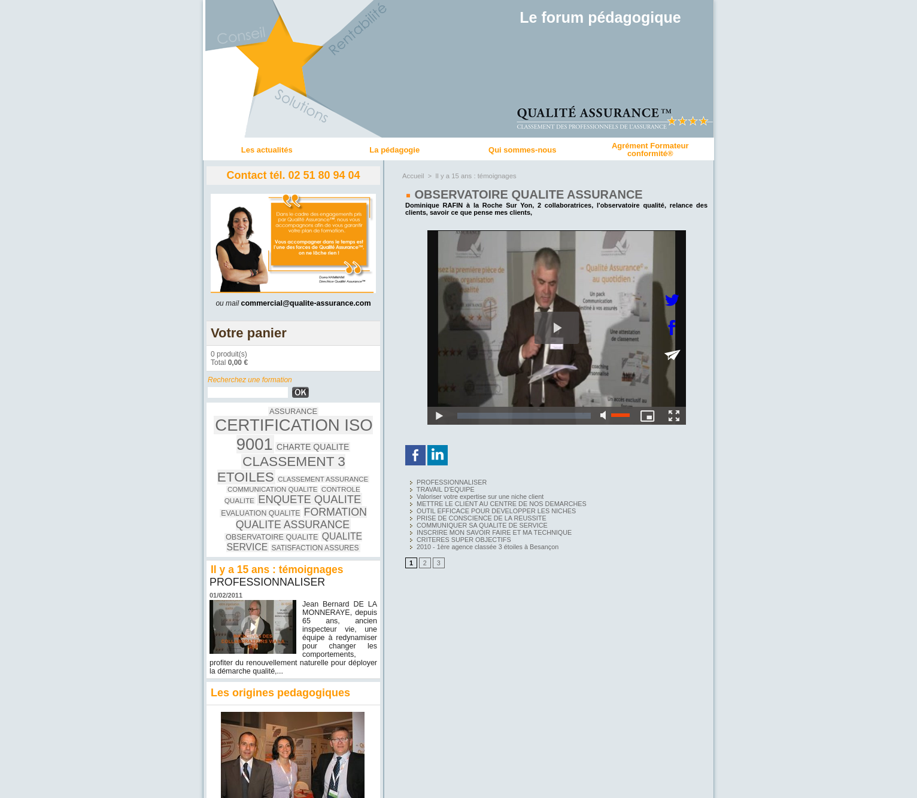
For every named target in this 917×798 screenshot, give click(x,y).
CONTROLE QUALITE (246, 467)
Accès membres (458, 784)
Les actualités (267, 149)
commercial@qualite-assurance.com (306, 303)
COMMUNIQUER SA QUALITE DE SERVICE (471, 521)
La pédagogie (394, 149)
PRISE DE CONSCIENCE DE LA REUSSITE (470, 514)
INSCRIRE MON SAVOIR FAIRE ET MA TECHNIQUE (482, 528)
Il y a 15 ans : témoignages (474, 175)
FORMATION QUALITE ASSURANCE (286, 481)
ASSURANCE (238, 417)
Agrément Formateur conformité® (650, 149)
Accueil (412, 175)
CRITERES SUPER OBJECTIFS (454, 534)
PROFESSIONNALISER (267, 538)
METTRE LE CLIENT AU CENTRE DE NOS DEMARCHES (489, 501)
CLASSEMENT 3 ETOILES (293, 446)
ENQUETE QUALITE (326, 466)
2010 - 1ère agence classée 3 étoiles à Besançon (476, 541)
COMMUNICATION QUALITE (334, 457)
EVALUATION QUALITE (264, 477)
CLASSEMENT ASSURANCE (252, 457)
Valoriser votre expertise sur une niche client (469, 495)
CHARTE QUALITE (325, 434)
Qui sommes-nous (522, 149)
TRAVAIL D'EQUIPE (437, 488)
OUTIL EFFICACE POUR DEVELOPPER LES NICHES (484, 508)
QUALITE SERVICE (285, 497)
